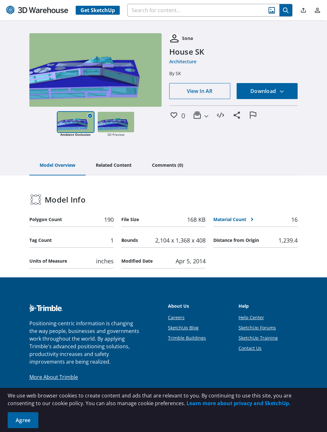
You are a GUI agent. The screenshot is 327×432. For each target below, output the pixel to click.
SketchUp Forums (257, 328)
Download (267, 91)
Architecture (182, 61)
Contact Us (250, 348)
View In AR (199, 91)
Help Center (251, 317)
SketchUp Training (258, 338)
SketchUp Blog (183, 328)
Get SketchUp (97, 10)
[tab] (57, 165)
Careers (176, 317)
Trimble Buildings (187, 338)
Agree (23, 420)
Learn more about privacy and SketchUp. (238, 403)
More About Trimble (53, 377)
